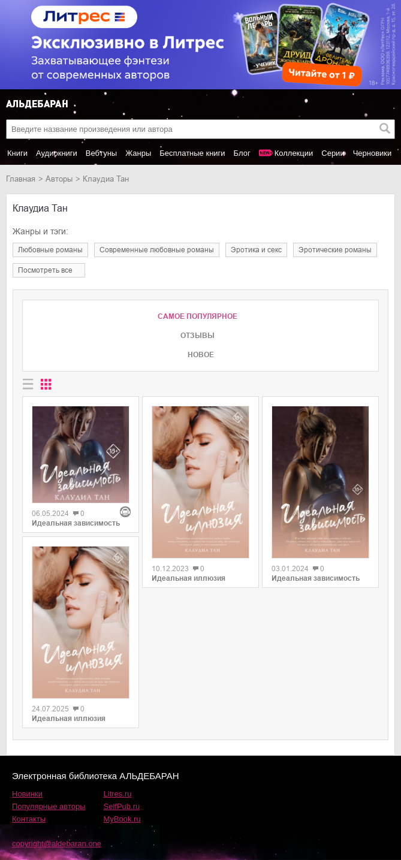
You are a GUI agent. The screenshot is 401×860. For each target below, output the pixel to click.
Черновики (372, 153)
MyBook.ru (122, 818)
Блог (242, 153)
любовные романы (50, 250)
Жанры (138, 153)
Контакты (29, 818)
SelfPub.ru (122, 806)
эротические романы (335, 250)
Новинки (27, 793)
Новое (201, 355)
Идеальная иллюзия (68, 718)
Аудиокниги (56, 153)
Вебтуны (101, 153)
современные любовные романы (157, 250)
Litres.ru (118, 793)
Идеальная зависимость (76, 523)
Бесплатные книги (192, 153)
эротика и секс (256, 250)
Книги (17, 153)
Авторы (59, 178)
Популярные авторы (49, 806)
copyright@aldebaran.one (56, 843)
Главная (20, 178)
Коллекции (294, 153)
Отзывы (197, 335)
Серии (332, 153)
